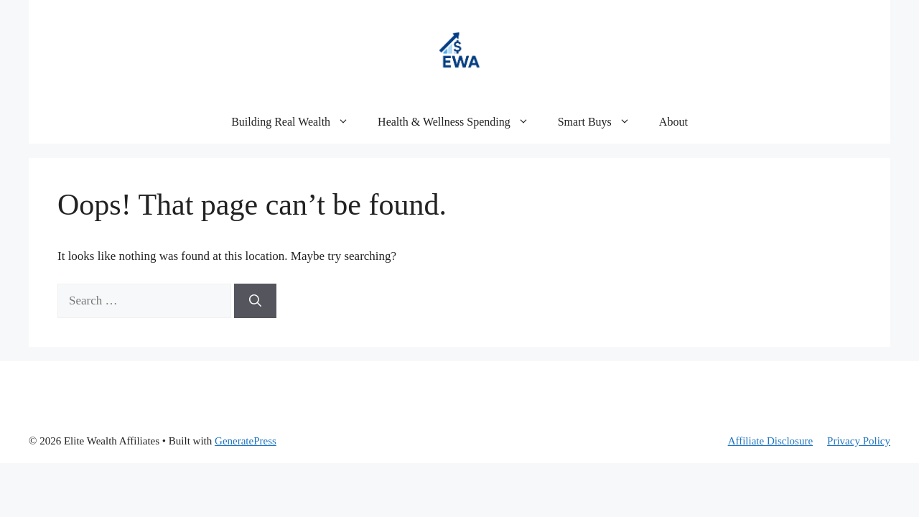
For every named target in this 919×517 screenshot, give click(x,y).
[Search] (255, 301)
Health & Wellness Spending (461, 122)
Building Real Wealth (297, 122)
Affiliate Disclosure (770, 441)
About (673, 122)
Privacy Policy (858, 441)
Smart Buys (601, 122)
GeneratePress (245, 441)
